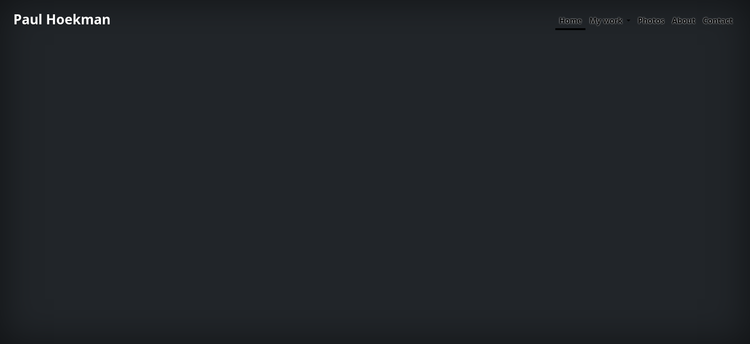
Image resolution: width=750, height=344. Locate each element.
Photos (651, 20)
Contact (718, 20)
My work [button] (606, 20)
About (683, 20)
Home (570, 20)
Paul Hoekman (61, 19)
